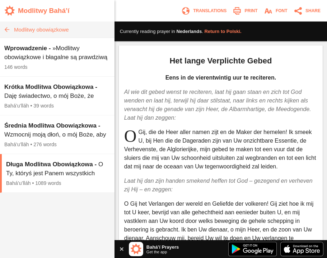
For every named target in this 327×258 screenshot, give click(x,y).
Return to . (222, 31)
